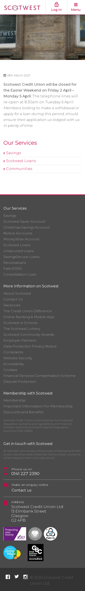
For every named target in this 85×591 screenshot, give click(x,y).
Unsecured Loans (18, 251)
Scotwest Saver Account (24, 221)
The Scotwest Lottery (21, 328)
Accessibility (13, 364)
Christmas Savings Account (26, 227)
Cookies (10, 370)
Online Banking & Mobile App (28, 317)
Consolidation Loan (19, 274)
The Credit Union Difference (27, 311)
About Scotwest (17, 293)
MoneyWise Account (21, 239)
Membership (14, 400)
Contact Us (13, 299)
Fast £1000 (12, 268)
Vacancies (11, 305)
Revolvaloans (14, 262)
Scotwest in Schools (20, 323)
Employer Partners (19, 340)
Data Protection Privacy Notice (30, 346)
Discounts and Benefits (23, 412)
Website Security (17, 358)
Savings (13, 153)
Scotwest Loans (21, 161)
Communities (19, 169)
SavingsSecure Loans (21, 257)
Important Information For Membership (38, 406)
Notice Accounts (17, 233)
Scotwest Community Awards (28, 334)
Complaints (13, 352)
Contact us (21, 490)
